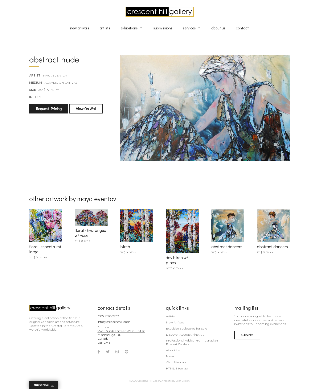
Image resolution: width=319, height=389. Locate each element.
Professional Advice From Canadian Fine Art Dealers (192, 342)
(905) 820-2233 (108, 316)
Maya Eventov (55, 75)
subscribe (247, 335)
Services (192, 27)
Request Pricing (49, 108)
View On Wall (86, 108)
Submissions (162, 27)
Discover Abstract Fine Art (185, 334)
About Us (218, 27)
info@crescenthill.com (114, 322)
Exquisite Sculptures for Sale (186, 328)
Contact (242, 27)
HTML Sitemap (177, 368)
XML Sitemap (176, 362)
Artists (105, 27)
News (170, 356)
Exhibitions (132, 27)
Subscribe (43, 385)
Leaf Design (183, 380)
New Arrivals (79, 27)
